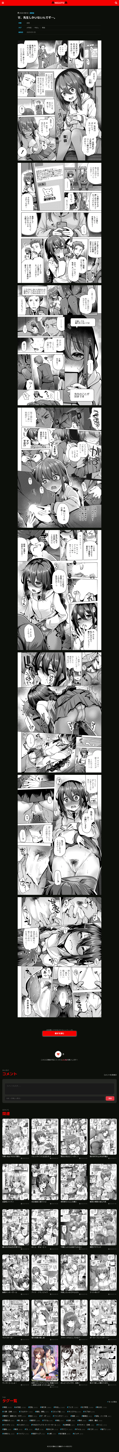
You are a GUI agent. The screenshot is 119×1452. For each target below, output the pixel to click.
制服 (75, 1416)
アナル (48, 1420)
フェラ (73, 1407)
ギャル (80, 1429)
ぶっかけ (23, 1425)
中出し (37, 28)
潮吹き (35, 1420)
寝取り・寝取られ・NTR (15, 1416)
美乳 (60, 1420)
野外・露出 (96, 1420)
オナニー (67, 1429)
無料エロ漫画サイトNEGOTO (62, 1446)
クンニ (102, 1425)
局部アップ (38, 1434)
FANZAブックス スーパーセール (46, 1425)
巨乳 (34, 1407)
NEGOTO (59, 3)
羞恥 (7, 1429)
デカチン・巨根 (86, 1425)
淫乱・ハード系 (103, 1416)
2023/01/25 (31, 32)
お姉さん (9, 1434)
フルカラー (26, 1411)
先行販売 (65, 1434)
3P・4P (45, 1416)
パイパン (23, 1434)
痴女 (18, 1429)
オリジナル (74, 1411)
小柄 (52, 1434)
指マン (106, 1429)
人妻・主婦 (10, 1411)
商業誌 (32, 13)
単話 (43, 28)
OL (29, 1429)
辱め (82, 1420)
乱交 (40, 1429)
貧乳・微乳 (42, 1411)
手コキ (93, 1429)
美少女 (102, 1407)
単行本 (46, 1407)
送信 (110, 1098)
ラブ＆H (89, 1411)
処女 (33, 1416)
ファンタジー (61, 1416)
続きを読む (59, 1033)
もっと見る (113, 1402)
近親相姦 (69, 1425)
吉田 (28, 23)
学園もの (9, 1420)
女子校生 (87, 1407)
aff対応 (29, 28)
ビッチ (78, 1434)
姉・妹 (22, 1420)
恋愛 (71, 1420)
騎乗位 (87, 1416)
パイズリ (9, 1425)
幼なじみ (52, 1429)
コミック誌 (58, 1411)
